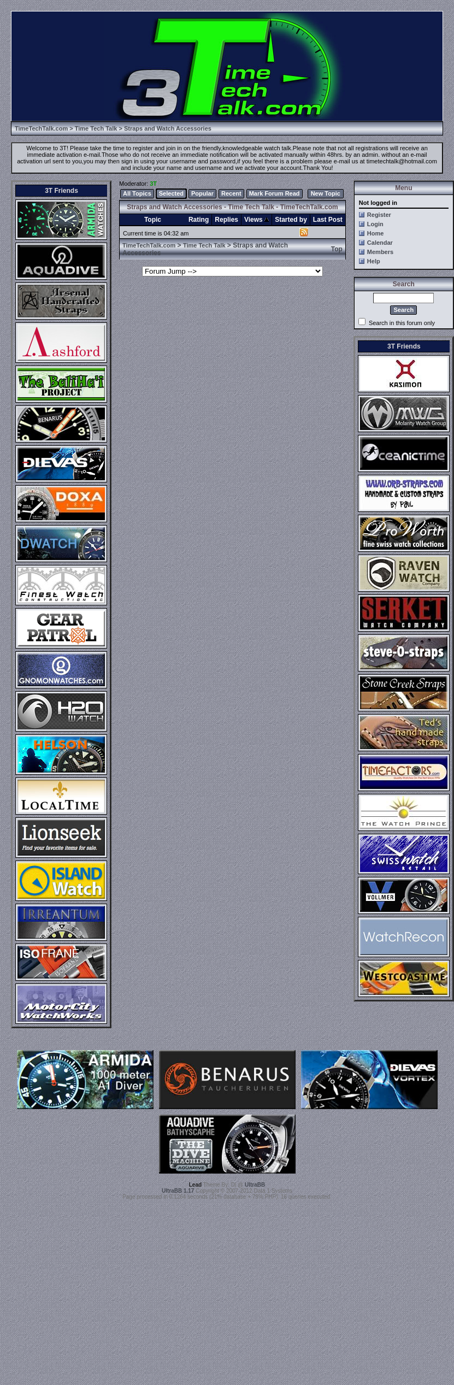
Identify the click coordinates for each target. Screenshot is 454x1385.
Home (375, 233)
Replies (226, 219)
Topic (152, 219)
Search (403, 310)
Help (373, 261)
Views (256, 219)
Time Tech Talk (96, 128)
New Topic (325, 193)
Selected (171, 193)
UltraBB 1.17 (178, 1191)
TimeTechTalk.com (41, 128)
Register (379, 214)
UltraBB (255, 1185)
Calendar (380, 242)
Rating (198, 219)
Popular (202, 193)
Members (380, 252)
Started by (291, 219)
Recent (231, 193)
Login (375, 224)
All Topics (137, 193)
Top (337, 249)
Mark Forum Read (274, 193)
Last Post (328, 219)
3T (153, 183)
